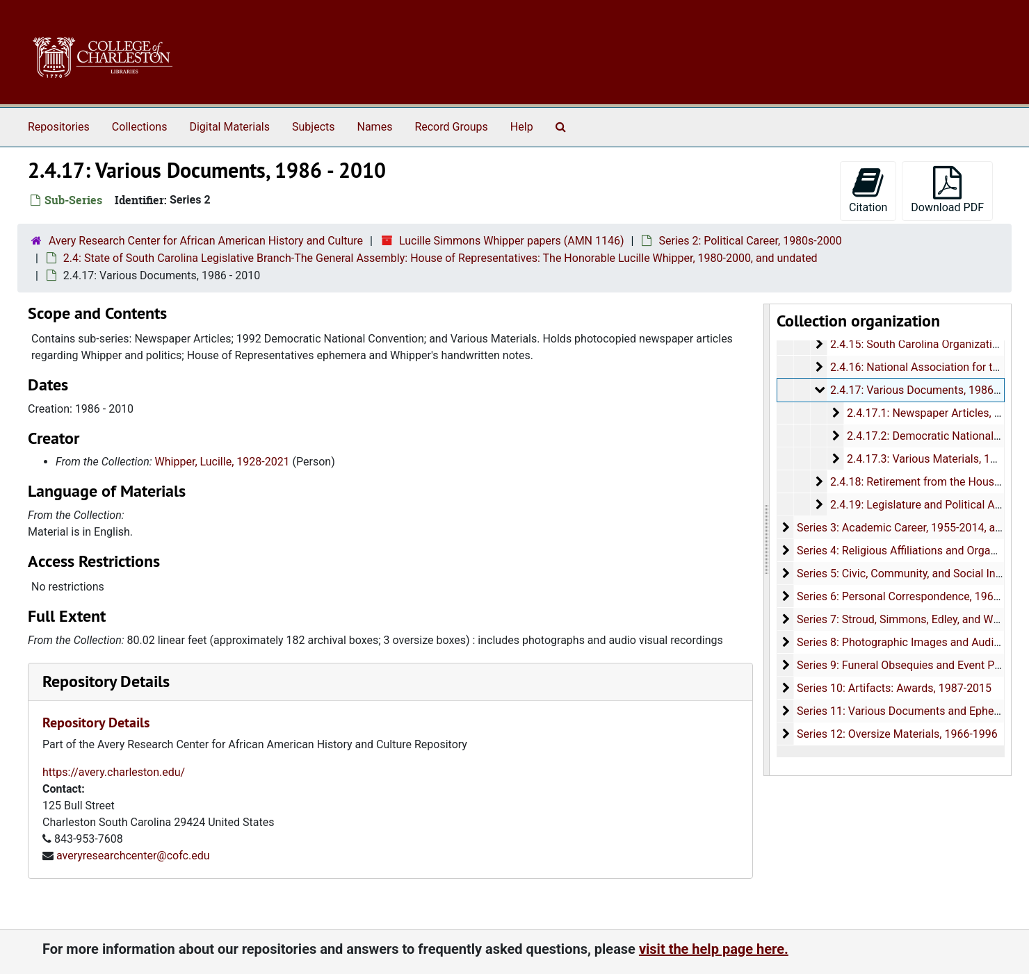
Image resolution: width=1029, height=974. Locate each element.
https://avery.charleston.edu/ (113, 772)
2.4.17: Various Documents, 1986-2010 (925, 390)
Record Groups (450, 126)
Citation (868, 190)
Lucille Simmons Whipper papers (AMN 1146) (511, 240)
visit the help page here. (713, 949)
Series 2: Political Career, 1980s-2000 (749, 240)
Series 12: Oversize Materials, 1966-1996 (896, 734)
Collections (140, 126)
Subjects (313, 126)
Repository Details (106, 681)
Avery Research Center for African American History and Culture (206, 240)
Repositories (59, 126)
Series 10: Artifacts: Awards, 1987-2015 (893, 688)
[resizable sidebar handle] (767, 539)
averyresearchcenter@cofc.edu (133, 855)
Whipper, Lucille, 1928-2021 (222, 461)
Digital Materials (229, 126)
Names (375, 126)
